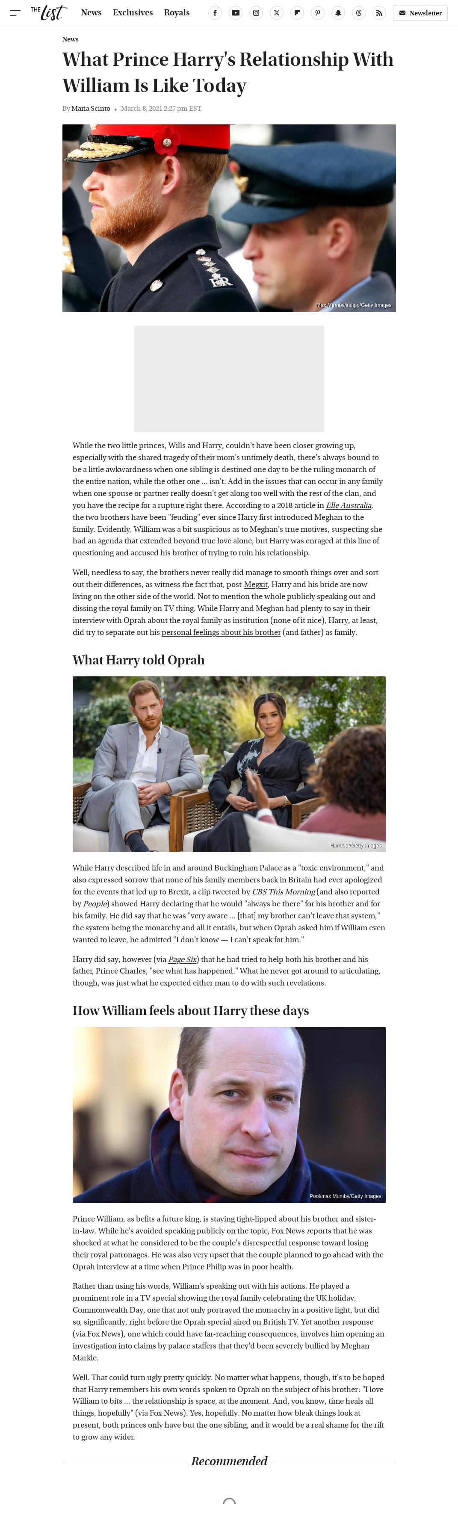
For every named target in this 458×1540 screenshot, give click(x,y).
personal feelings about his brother (221, 632)
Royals (177, 13)
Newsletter (420, 13)
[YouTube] (235, 13)
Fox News (288, 1231)
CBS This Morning (283, 892)
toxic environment (332, 868)
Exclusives (133, 13)
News (91, 13)
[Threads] (359, 13)
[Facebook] (215, 13)
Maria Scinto (90, 108)
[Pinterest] (318, 13)
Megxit (256, 584)
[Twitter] (277, 13)
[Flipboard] (297, 13)
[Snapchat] (338, 13)
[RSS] (379, 13)
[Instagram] (256, 13)
